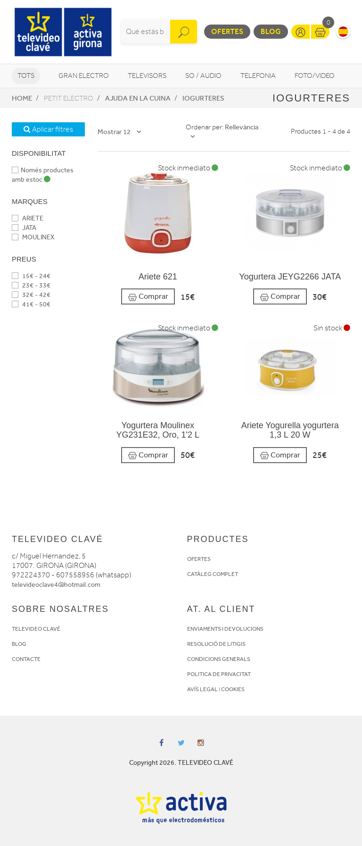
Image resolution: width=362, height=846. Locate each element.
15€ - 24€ (31, 276)
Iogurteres (203, 98)
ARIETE (27, 218)
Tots (25, 76)
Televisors (147, 76)
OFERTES (199, 559)
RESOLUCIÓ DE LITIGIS (216, 644)
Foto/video (315, 76)
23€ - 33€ (31, 285)
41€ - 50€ (31, 304)
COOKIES (233, 689)
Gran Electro (83, 76)
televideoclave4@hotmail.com (56, 585)
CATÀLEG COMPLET (212, 574)
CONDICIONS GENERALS (218, 659)
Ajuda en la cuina (138, 98)
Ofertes (227, 31)
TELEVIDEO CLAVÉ (36, 629)
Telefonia (258, 76)
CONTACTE (26, 659)
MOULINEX (33, 237)
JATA (24, 228)
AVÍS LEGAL (202, 689)
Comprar (148, 297)
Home (22, 98)
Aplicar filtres (48, 129)
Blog (271, 31)
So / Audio (203, 76)
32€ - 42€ (31, 295)
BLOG (19, 644)
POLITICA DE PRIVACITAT (219, 674)
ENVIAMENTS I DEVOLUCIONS (225, 629)
